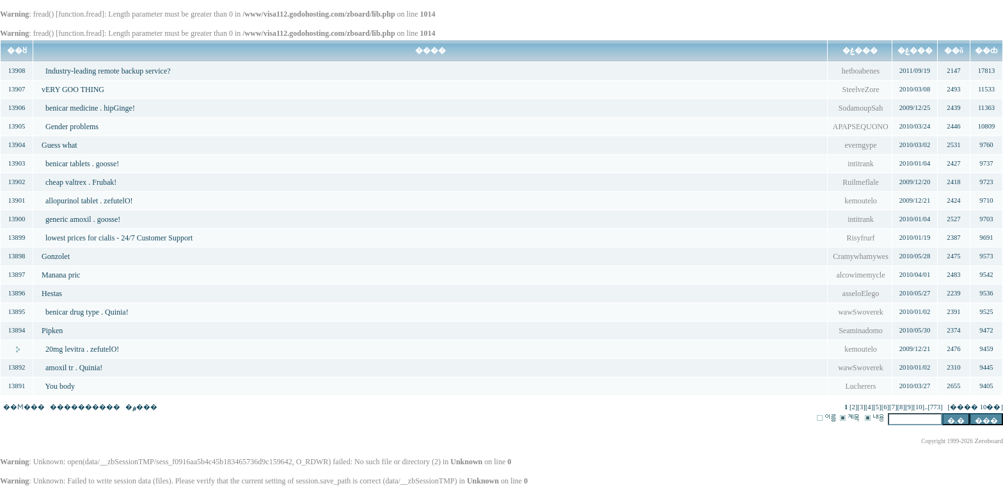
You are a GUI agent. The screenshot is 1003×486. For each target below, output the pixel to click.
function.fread (80, 14)
